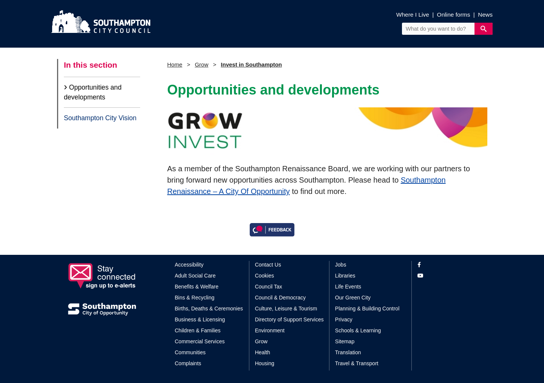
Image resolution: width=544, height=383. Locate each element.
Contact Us (268, 265)
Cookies (264, 276)
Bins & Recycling (195, 298)
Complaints (188, 363)
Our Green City (353, 298)
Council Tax (268, 287)
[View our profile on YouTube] (446, 276)
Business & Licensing (200, 319)
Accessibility (189, 265)
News (485, 14)
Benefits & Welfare (197, 287)
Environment (270, 330)
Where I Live (412, 14)
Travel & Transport (357, 363)
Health (262, 352)
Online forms (453, 14)
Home (174, 64)
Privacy (343, 319)
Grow (202, 64)
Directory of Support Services (289, 319)
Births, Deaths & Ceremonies (209, 308)
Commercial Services (200, 341)
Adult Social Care (195, 276)
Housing (264, 363)
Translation (348, 352)
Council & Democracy (280, 298)
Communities (190, 352)
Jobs (340, 265)
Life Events (348, 287)
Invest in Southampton (251, 64)
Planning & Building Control (367, 308)
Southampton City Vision (100, 118)
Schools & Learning (358, 330)
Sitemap (344, 341)
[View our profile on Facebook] (446, 265)
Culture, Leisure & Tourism (286, 308)
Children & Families (198, 330)
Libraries (345, 276)
